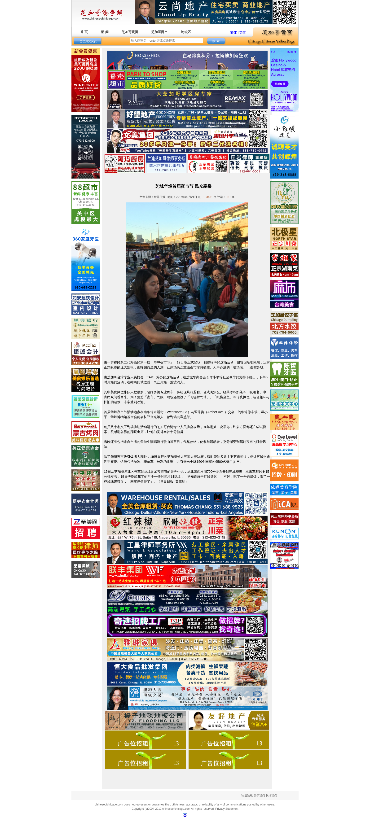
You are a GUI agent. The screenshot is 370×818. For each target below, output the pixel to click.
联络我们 (271, 795)
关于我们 (259, 795)
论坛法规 (247, 795)
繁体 (242, 32)
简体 (233, 32)
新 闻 (105, 32)
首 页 (84, 32)
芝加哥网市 (159, 32)
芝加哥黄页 (130, 32)
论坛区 (186, 32)
